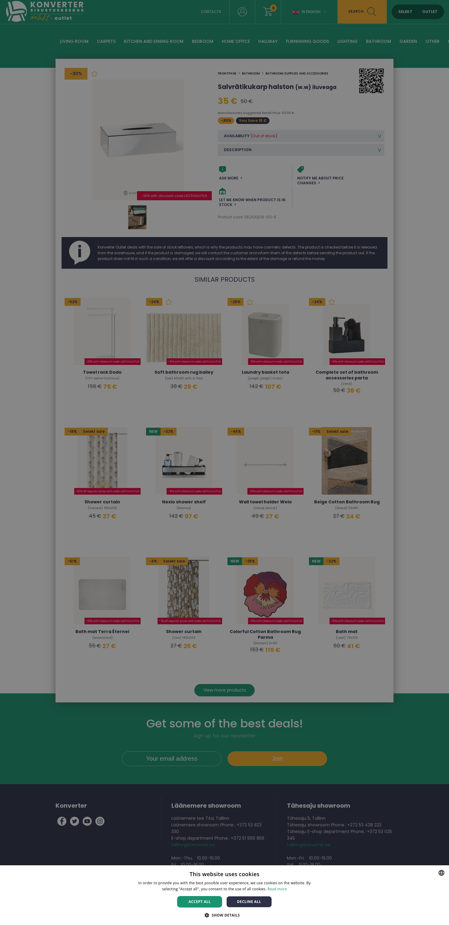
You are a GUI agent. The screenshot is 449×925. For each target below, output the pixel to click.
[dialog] (224, 462)
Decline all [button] (249, 901)
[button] (224, 915)
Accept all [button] (200, 901)
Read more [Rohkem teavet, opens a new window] (277, 889)
